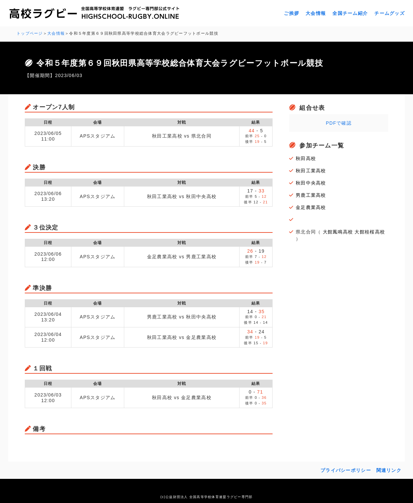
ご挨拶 (291, 13)
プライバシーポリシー (345, 469)
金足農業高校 (311, 206)
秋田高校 (306, 157)
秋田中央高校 (311, 182)
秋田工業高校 (311, 170)
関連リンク (388, 469)
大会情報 (316, 13)
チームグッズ (389, 13)
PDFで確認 (339, 122)
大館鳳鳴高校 (338, 231)
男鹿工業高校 (311, 194)
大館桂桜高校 (370, 231)
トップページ (30, 33)
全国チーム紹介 (350, 13)
